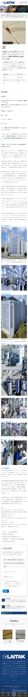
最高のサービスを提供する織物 (17, 538)
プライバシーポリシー (10, 689)
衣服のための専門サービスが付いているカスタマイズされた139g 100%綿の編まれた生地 (14, 563)
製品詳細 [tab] (4, 92)
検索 (22, 2)
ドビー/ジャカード (15, 14)
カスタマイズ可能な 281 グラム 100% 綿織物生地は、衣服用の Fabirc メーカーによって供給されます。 (7, 641)
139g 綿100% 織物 (13, 531)
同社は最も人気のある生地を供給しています (11, 536)
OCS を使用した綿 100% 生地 (8, 541)
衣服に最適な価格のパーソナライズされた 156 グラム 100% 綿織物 (20, 641)
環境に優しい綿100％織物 (7, 534)
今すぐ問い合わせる (19, 690)
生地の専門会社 (5, 538)
